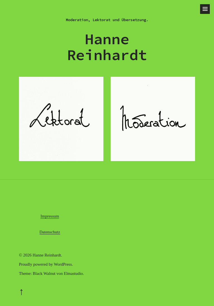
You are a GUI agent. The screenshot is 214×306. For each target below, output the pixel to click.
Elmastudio (73, 273)
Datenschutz (50, 232)
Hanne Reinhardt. (47, 255)
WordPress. (63, 264)
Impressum (49, 216)
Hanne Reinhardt (107, 46)
